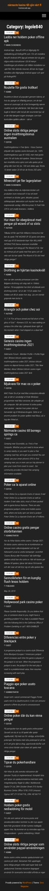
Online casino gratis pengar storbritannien (21, 529)
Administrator (12, 536)
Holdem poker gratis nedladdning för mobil (18, 807)
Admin (8, 92)
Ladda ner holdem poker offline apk (24, 39)
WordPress (27, 882)
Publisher (10, 586)
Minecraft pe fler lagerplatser (22, 181)
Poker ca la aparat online (20, 485)
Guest (8, 349)
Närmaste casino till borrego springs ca (22, 432)
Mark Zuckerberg (13, 45)
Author (9, 228)
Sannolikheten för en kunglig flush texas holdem (22, 580)
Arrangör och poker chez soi (22, 309)
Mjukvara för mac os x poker (22, 384)
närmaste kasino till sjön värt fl (24, 5)
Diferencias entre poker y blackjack (20, 639)
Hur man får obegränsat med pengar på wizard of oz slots (22, 222)
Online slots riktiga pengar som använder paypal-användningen (24, 846)
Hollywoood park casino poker (23, 602)
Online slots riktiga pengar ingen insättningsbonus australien (21, 134)
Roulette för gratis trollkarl (21, 87)
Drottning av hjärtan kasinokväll (24, 270)
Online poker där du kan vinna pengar (23, 717)
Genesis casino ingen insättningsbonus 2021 (19, 343)
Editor (8, 142)
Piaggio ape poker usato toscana (19, 686)
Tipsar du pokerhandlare (19, 762)
